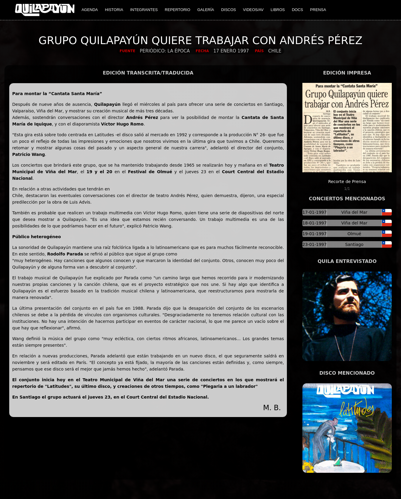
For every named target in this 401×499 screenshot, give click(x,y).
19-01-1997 (314, 233)
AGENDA (90, 9)
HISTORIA (114, 9)
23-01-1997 (314, 244)
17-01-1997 (314, 212)
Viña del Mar (354, 212)
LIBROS (278, 9)
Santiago (354, 244)
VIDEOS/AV (253, 9)
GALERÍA (205, 9)
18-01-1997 (314, 223)
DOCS (297, 9)
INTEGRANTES (144, 9)
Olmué (354, 233)
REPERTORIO (177, 9)
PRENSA (318, 9)
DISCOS (228, 9)
